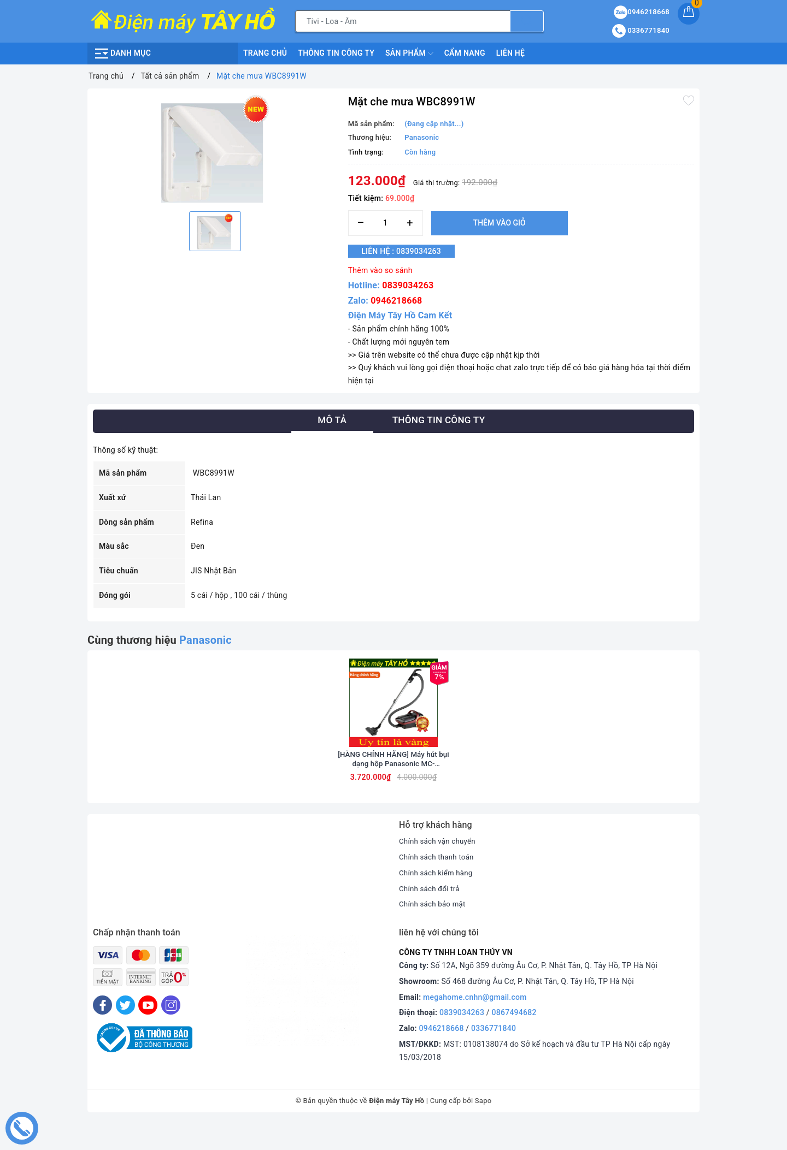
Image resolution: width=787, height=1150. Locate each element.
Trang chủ (265, 53)
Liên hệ (510, 53)
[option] (215, 148)
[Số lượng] (385, 223)
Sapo (483, 1127)
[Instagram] (170, 1032)
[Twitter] (125, 1032)
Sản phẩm (409, 53)
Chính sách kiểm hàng (438, 899)
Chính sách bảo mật (434, 931)
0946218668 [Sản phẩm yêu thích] (641, 12)
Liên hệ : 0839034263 (408, 251)
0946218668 (396, 300)
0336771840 (493, 1055)
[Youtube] (147, 1032)
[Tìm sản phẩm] (402, 21)
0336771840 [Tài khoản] (640, 30)
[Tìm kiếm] (527, 21)
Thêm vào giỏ (499, 222)
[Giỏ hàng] (689, 14)
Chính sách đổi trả (431, 915)
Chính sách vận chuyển (439, 868)
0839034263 (407, 285)
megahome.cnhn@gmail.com (475, 1023)
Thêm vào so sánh (380, 270)
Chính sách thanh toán (438, 883)
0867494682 (514, 1039)
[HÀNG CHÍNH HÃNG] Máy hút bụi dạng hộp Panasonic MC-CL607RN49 (393, 786)
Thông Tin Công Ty (336, 53)
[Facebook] (102, 1032)
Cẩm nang (464, 53)
